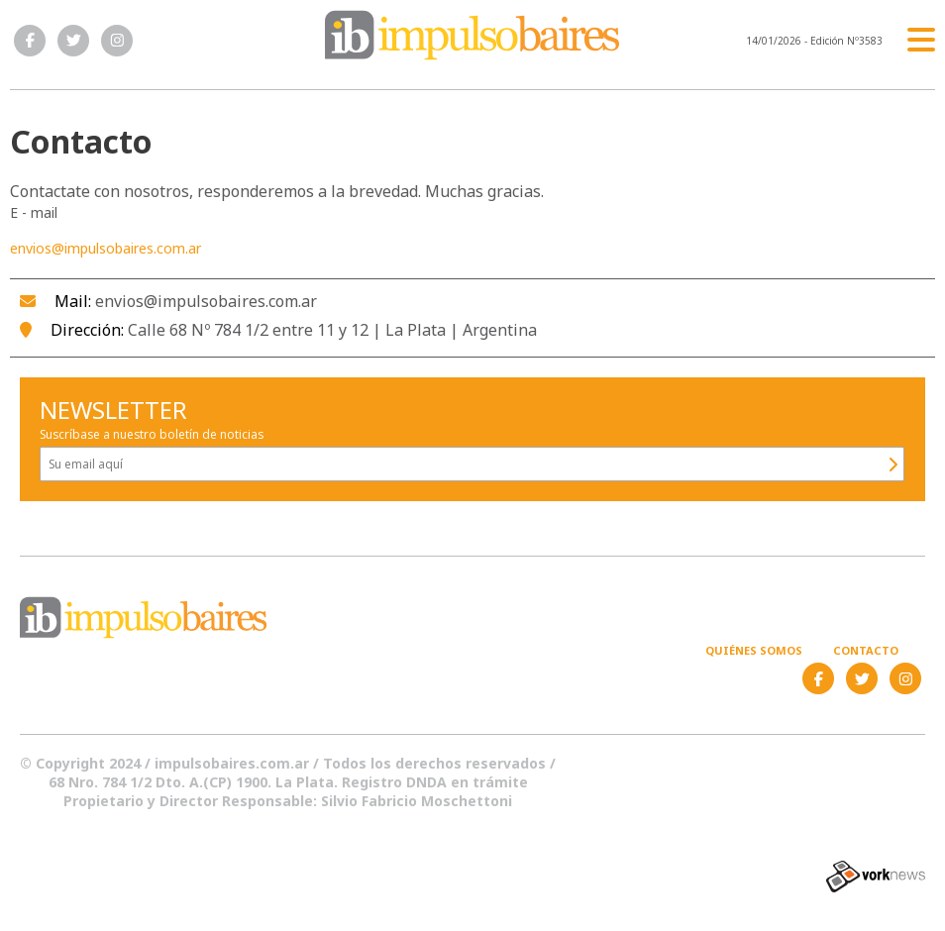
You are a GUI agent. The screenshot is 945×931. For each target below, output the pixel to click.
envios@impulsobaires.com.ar (105, 248)
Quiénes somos (753, 650)
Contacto (865, 650)
